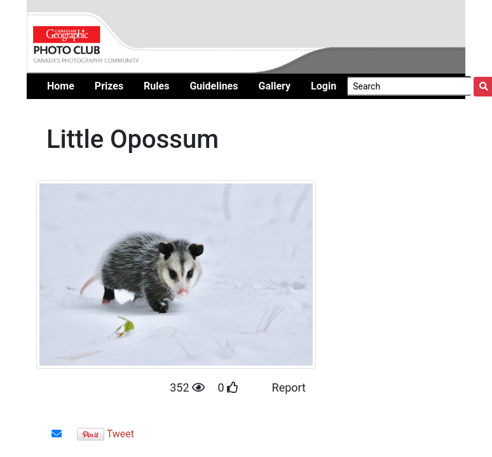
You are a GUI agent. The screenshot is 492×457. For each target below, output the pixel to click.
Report (289, 387)
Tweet (120, 434)
